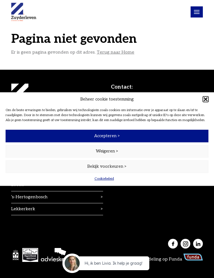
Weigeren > (107, 151)
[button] (205, 99)
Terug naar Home (115, 52)
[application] (107, 264)
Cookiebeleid (104, 179)
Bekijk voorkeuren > (107, 166)
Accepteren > (107, 135)
